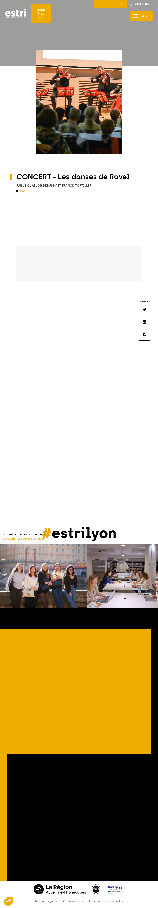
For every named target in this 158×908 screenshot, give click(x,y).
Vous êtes (41, 13)
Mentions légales (46, 901)
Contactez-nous (73, 901)
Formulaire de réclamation (106, 901)
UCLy (22, 190)
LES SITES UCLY (110, 4)
